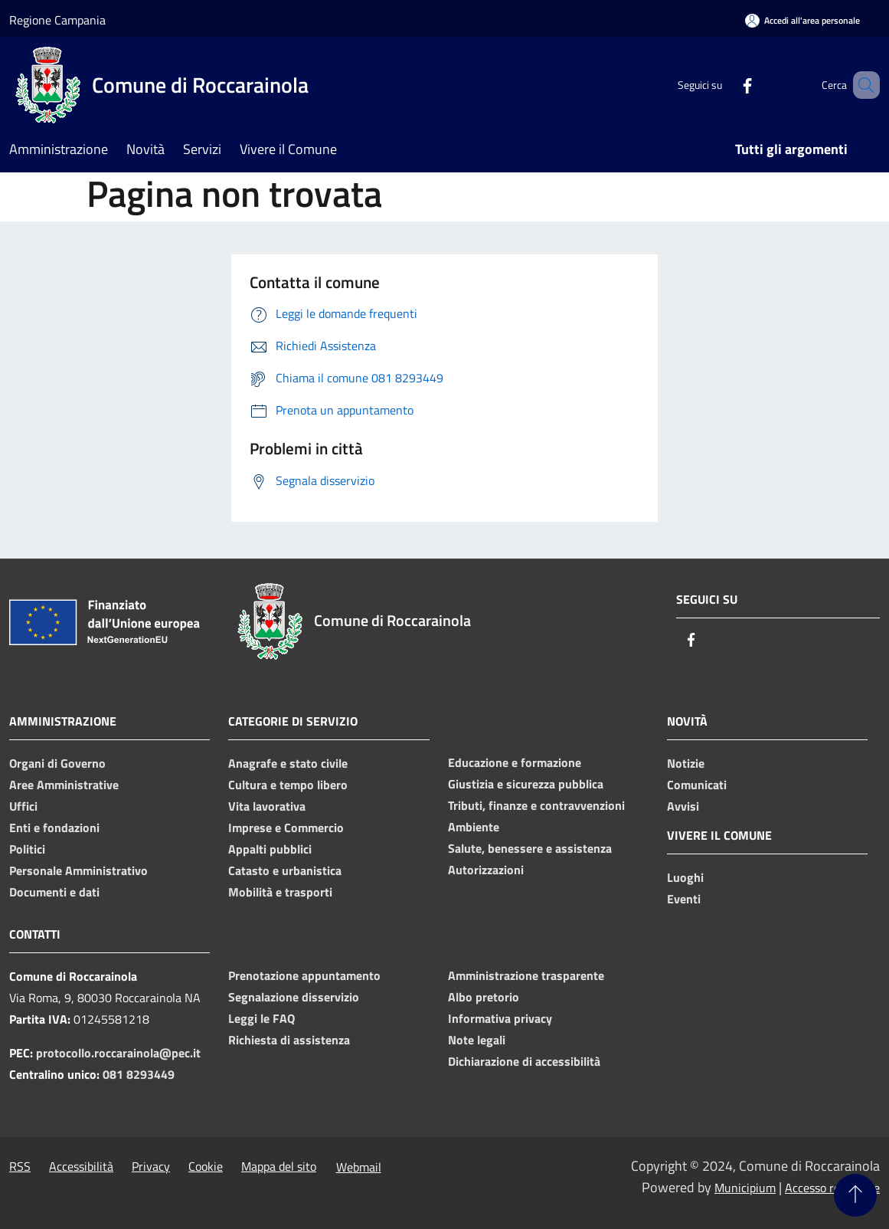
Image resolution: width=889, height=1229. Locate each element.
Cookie (205, 1166)
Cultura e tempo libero (288, 784)
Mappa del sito (278, 1166)
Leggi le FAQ (261, 1018)
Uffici (23, 806)
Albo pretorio (483, 997)
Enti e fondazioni (54, 827)
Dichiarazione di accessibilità (524, 1061)
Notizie (685, 763)
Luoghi (685, 877)
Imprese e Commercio (286, 827)
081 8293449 (139, 1074)
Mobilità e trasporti (280, 892)
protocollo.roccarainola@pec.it (118, 1053)
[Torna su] (855, 1195)
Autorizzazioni (486, 869)
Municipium (745, 1187)
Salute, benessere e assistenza (530, 848)
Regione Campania (57, 20)
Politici (27, 849)
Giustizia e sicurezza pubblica (525, 784)
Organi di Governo (57, 763)
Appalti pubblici (270, 849)
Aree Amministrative (64, 784)
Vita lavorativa (267, 806)
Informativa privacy (500, 1018)
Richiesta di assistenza (289, 1040)
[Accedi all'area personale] (802, 20)
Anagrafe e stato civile (288, 763)
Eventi (684, 899)
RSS (20, 1166)
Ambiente (473, 827)
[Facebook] (725, 84)
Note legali (476, 1040)
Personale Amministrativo (78, 870)
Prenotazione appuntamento (304, 975)
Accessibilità (81, 1166)
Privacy (151, 1166)
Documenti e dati (54, 892)
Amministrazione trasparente (526, 975)
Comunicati (697, 784)
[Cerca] (861, 85)
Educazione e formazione (514, 762)
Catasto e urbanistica (285, 870)
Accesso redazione (832, 1187)
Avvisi (683, 806)
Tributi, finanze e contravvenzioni (536, 805)
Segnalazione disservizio (293, 997)
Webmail (358, 1167)
